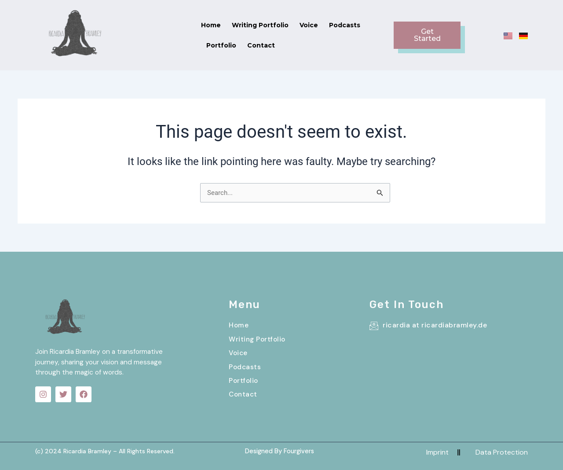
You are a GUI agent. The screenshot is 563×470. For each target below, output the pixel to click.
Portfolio (346, 29)
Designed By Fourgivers (279, 449)
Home (170, 29)
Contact (385, 29)
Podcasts (304, 29)
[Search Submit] (380, 180)
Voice (268, 29)
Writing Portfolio (219, 29)
